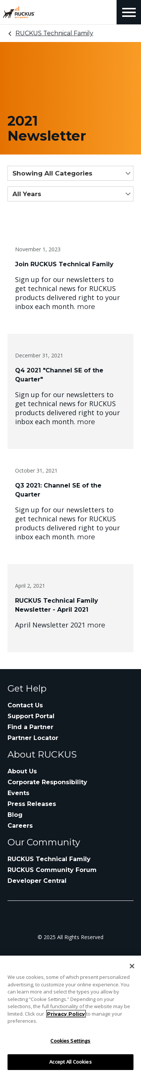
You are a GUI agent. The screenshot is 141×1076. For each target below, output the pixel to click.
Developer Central (37, 880)
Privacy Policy (66, 1014)
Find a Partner (30, 727)
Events (18, 793)
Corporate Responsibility (47, 782)
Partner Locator (33, 737)
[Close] (132, 966)
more (86, 307)
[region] (70, 1016)
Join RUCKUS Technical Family (64, 264)
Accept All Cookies (70, 1061)
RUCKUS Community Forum (52, 869)
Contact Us (25, 705)
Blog (15, 814)
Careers (20, 825)
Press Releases (32, 803)
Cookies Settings (70, 1040)
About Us (22, 771)
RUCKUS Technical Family (54, 33)
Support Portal (31, 716)
